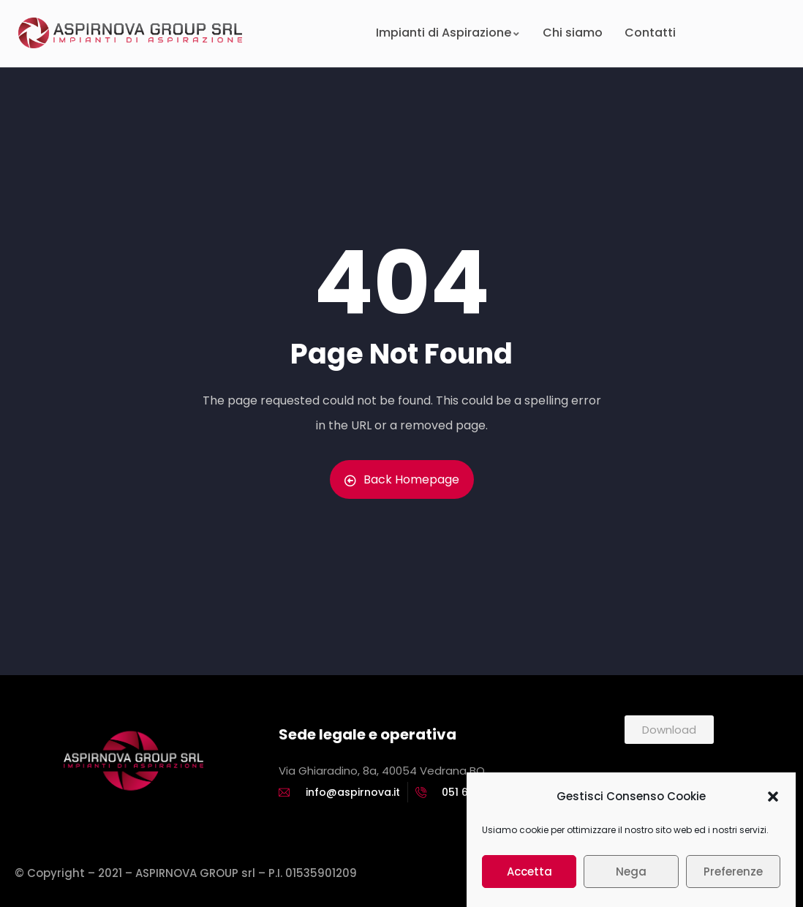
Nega (631, 876)
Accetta (529, 876)
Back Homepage (401, 479)
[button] (773, 801)
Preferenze (733, 876)
